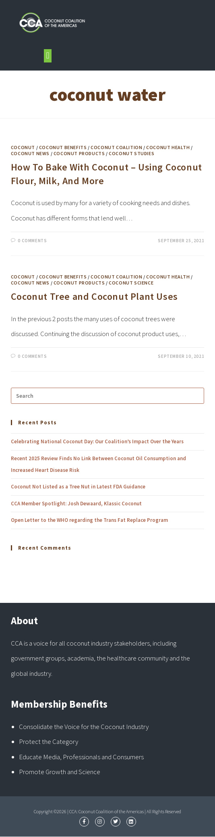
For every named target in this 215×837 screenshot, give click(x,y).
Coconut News (30, 153)
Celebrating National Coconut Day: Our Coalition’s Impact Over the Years (97, 441)
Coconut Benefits (63, 147)
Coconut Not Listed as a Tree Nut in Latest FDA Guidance (78, 486)
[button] (48, 55)
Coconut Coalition (116, 147)
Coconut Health (168, 147)
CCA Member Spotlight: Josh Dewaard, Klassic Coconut (76, 503)
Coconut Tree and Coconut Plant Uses (94, 296)
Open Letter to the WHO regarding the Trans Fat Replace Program (89, 520)
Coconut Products (79, 153)
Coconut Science (131, 283)
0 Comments (32, 240)
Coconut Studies (131, 153)
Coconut (23, 147)
